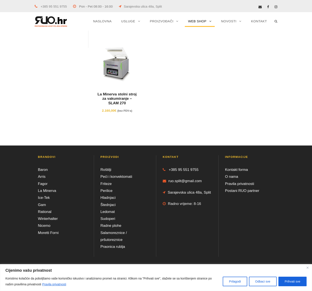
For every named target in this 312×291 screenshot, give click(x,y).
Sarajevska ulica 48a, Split (140, 6)
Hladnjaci (108, 198)
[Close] (307, 267)
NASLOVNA (102, 21)
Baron (43, 170)
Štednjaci (108, 205)
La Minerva (47, 191)
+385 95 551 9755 (51, 6)
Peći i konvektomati (116, 177)
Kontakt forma (236, 170)
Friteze (106, 184)
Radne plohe (111, 226)
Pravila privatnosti (54, 284)
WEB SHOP (197, 21)
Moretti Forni (48, 233)
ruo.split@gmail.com (182, 181)
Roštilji (106, 170)
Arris (42, 177)
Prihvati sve (292, 281)
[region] (156, 277)
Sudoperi (108, 219)
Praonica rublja (113, 247)
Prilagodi (235, 281)
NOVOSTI (228, 21)
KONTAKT (259, 21)
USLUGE (128, 21)
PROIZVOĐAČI (162, 21)
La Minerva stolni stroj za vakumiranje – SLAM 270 (117, 98)
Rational (44, 212)
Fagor (42, 184)
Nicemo (44, 226)
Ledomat (108, 212)
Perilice (107, 191)
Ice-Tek (44, 198)
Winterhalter (48, 219)
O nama (231, 177)
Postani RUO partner (242, 191)
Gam (42, 205)
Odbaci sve (262, 281)
